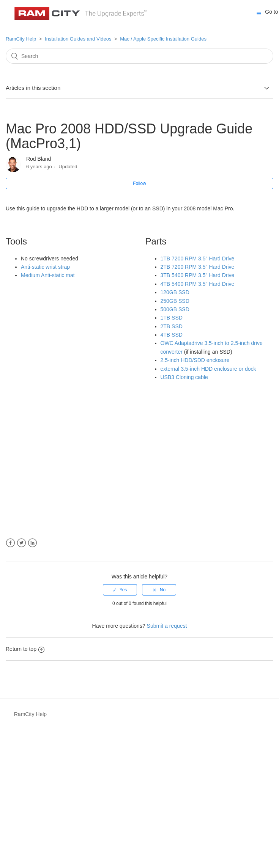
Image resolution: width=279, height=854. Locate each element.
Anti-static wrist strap (45, 267)
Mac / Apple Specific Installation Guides (163, 39)
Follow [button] (139, 183)
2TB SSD (172, 326)
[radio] (120, 589)
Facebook (10, 543)
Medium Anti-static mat (48, 275)
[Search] (139, 56)
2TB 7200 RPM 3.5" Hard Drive (198, 267)
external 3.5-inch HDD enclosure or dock (208, 369)
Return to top (25, 649)
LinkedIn (32, 543)
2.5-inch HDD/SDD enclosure (195, 360)
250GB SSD (175, 301)
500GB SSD (175, 309)
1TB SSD (172, 318)
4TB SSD (172, 335)
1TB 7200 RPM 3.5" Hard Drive (198, 258)
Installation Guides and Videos (78, 39)
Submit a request (167, 626)
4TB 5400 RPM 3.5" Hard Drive (198, 284)
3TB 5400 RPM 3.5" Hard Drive (198, 275)
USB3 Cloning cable (184, 377)
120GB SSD (175, 292)
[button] (259, 13)
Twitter (21, 543)
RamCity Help (21, 39)
